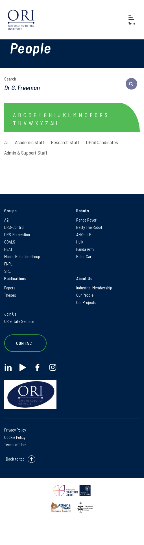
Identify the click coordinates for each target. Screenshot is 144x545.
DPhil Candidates (102, 142)
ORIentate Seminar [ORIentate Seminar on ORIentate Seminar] (19, 321)
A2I (6, 219)
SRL (7, 271)
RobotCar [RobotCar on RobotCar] (83, 256)
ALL (54, 123)
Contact (25, 343)
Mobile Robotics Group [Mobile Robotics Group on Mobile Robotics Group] (22, 256)
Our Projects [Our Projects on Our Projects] (86, 302)
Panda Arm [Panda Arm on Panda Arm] (85, 249)
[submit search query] (131, 84)
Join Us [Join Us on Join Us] (10, 313)
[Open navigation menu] (131, 20)
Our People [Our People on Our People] (84, 295)
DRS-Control (14, 227)
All (6, 142)
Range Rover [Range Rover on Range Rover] (86, 219)
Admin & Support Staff (25, 152)
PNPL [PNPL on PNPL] (8, 263)
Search (10, 78)
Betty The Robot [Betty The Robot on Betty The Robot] (89, 227)
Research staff (65, 142)
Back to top (15, 458)
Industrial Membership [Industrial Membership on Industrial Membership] (94, 287)
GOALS (9, 241)
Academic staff (29, 142)
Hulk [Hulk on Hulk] (79, 241)
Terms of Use (15, 444)
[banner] (21, 19)
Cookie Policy (14, 437)
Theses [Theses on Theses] (10, 295)
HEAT (8, 249)
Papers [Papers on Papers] (10, 287)
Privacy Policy (15, 429)
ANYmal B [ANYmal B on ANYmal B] (83, 234)
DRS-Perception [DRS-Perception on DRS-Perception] (17, 234)
